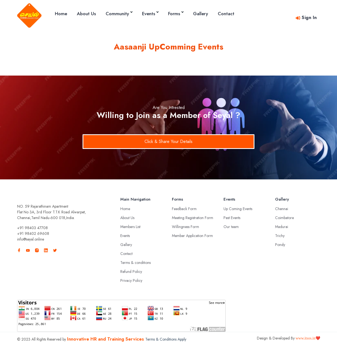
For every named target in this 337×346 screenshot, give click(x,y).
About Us (86, 13)
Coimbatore (284, 217)
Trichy (280, 235)
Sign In (306, 17)
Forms (175, 13)
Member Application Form (192, 235)
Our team (231, 226)
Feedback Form (184, 208)
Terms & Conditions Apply (165, 339)
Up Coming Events (237, 208)
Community (119, 13)
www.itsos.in (306, 338)
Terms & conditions (135, 262)
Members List (130, 226)
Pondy (280, 244)
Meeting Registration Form (192, 217)
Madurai (281, 226)
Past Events (231, 217)
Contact (226, 13)
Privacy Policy (131, 280)
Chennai (281, 208)
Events (150, 13)
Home (61, 13)
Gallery (200, 13)
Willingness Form (185, 226)
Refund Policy (131, 271)
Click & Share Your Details (168, 141)
